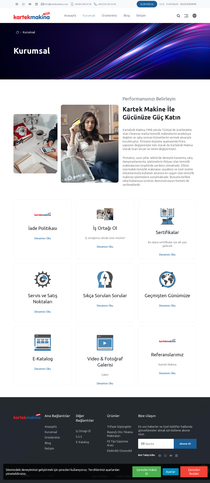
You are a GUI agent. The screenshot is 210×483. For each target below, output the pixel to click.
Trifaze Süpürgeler (119, 426)
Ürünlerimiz (109, 15)
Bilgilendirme (188, 4)
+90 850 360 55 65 (82, 4)
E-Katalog (173, 4)
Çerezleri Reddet (194, 471)
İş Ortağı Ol (83, 431)
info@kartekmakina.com (56, 4)
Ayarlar (170, 471)
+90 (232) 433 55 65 (107, 4)
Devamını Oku (42, 238)
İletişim (141, 15)
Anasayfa (70, 15)
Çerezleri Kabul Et (146, 471)
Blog (127, 15)
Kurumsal (89, 15)
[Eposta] (167, 444)
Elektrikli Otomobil (119, 450)
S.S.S (162, 4)
